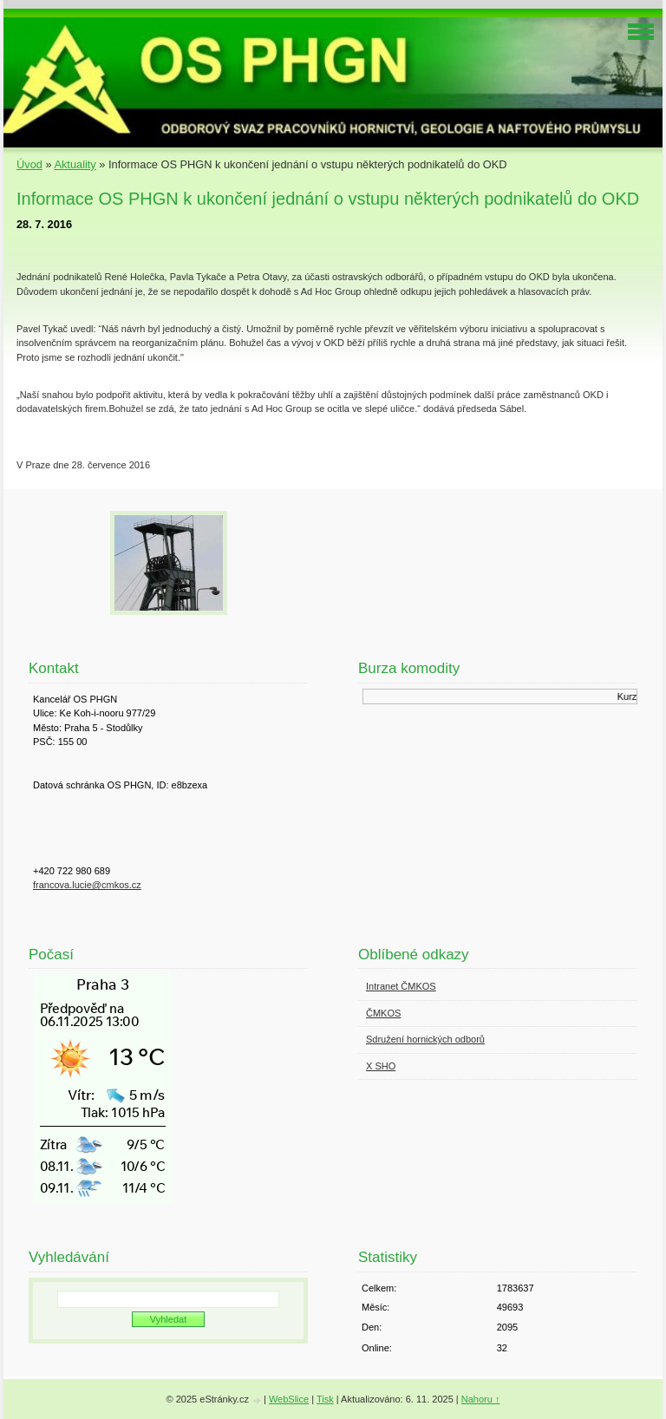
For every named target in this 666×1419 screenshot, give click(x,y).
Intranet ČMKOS (401, 986)
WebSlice (289, 1399)
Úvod (29, 164)
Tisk (325, 1399)
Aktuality (74, 164)
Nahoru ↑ (480, 1399)
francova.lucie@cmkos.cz (87, 885)
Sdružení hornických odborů (425, 1039)
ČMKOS (383, 1013)
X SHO (380, 1066)
